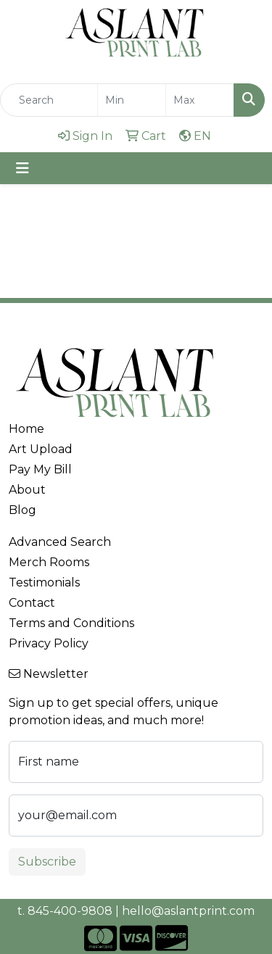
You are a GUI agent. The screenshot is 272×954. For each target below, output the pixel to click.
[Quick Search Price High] (199, 100)
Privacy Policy (48, 643)
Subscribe (47, 861)
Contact (32, 603)
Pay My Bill (40, 469)
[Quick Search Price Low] (131, 100)
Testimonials (44, 582)
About (27, 490)
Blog (22, 510)
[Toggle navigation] (22, 168)
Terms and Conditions (71, 623)
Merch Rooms (49, 562)
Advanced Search (60, 542)
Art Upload (41, 449)
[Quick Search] (49, 100)
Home (26, 429)
